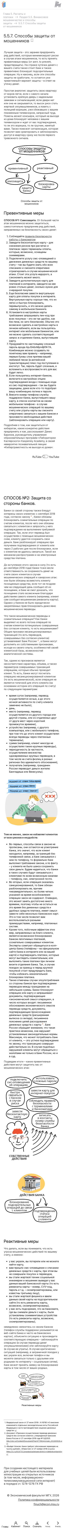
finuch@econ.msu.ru (46, 1504)
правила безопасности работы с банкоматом (30, 238)
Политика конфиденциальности (38, 1499)
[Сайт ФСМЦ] (58, 4)
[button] (5, 1523)
